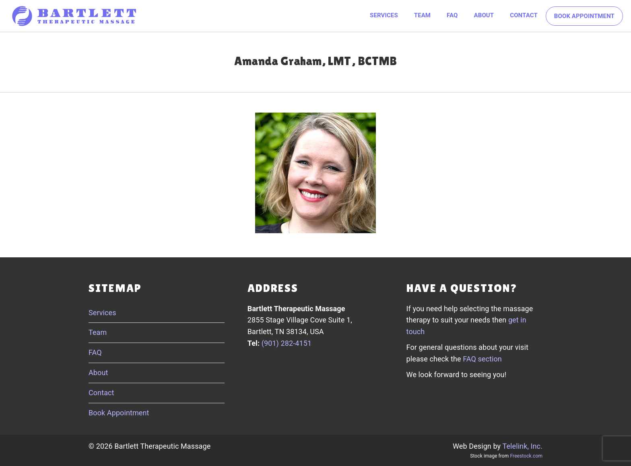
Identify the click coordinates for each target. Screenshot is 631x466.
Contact (524, 15)
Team (422, 15)
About (484, 15)
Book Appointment (584, 16)
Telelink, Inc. (522, 446)
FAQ (452, 15)
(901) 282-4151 (286, 343)
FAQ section (482, 359)
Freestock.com (526, 456)
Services (384, 15)
